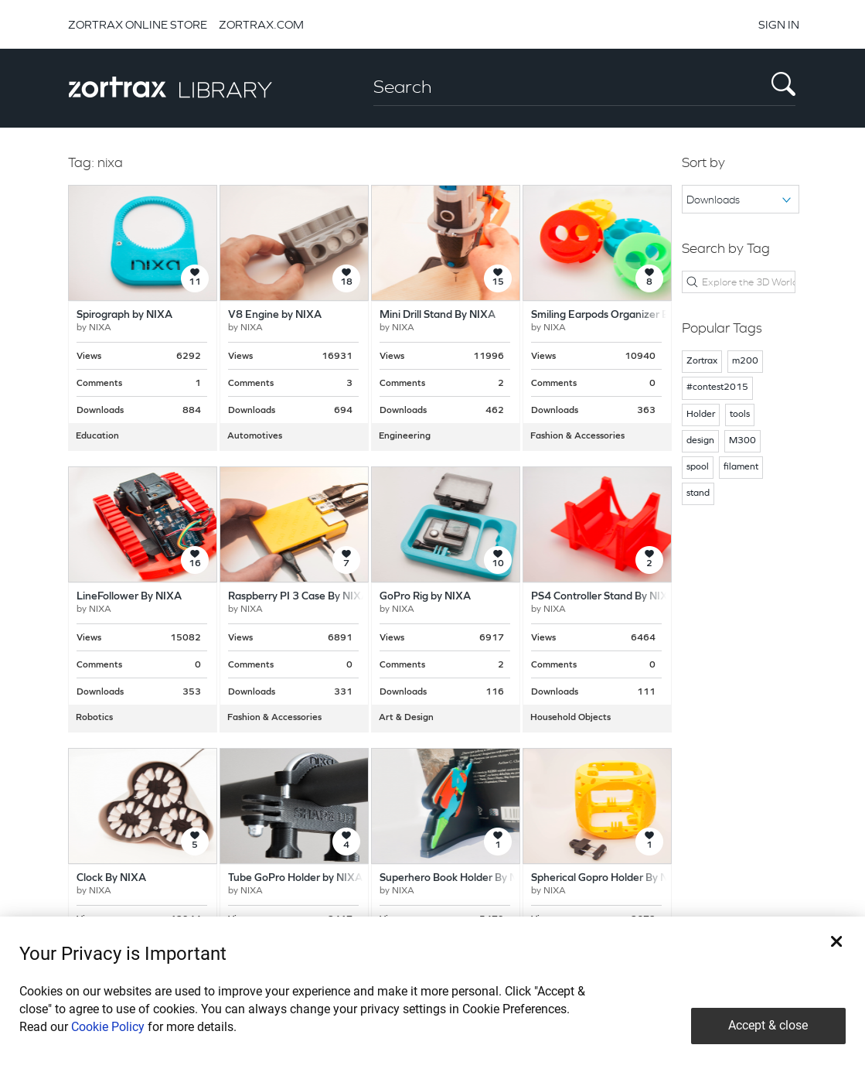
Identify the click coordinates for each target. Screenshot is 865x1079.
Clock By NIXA (111, 878)
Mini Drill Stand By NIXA (438, 315)
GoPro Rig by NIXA (425, 597)
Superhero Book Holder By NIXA (458, 878)
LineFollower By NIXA (129, 597)
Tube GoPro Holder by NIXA (295, 878)
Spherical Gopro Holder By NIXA (608, 878)
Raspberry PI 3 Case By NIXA (298, 597)
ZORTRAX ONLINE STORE (137, 24)
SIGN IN (778, 24)
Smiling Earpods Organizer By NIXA (617, 315)
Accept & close (768, 1025)
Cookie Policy (108, 1026)
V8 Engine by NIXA (275, 315)
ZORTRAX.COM (261, 24)
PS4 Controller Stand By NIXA (603, 597)
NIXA (100, 328)
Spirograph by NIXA (124, 315)
